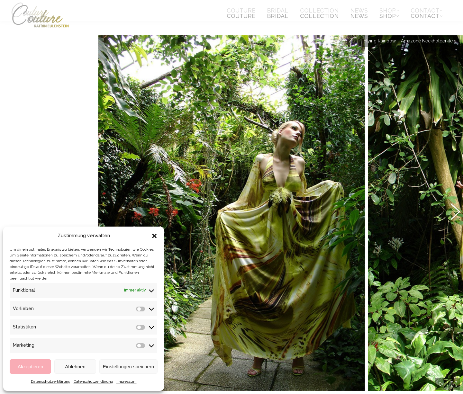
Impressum (126, 381)
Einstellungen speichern (128, 366)
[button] (154, 236)
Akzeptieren (30, 366)
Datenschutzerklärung (50, 381)
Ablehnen (75, 366)
